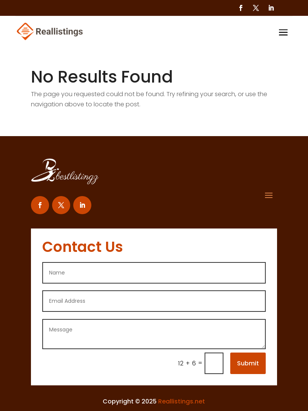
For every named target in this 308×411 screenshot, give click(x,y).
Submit (248, 363)
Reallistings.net (181, 401)
